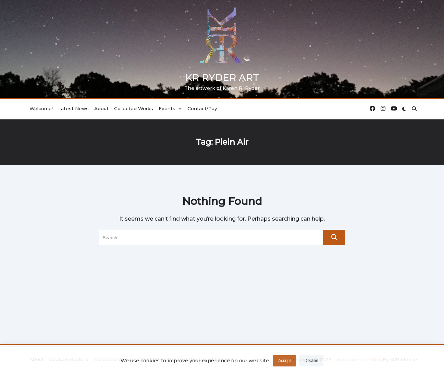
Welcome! (41, 108)
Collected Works (133, 108)
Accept (284, 362)
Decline (311, 362)
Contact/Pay (202, 108)
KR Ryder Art (222, 77)
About (101, 108)
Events (170, 108)
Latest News (73, 108)
